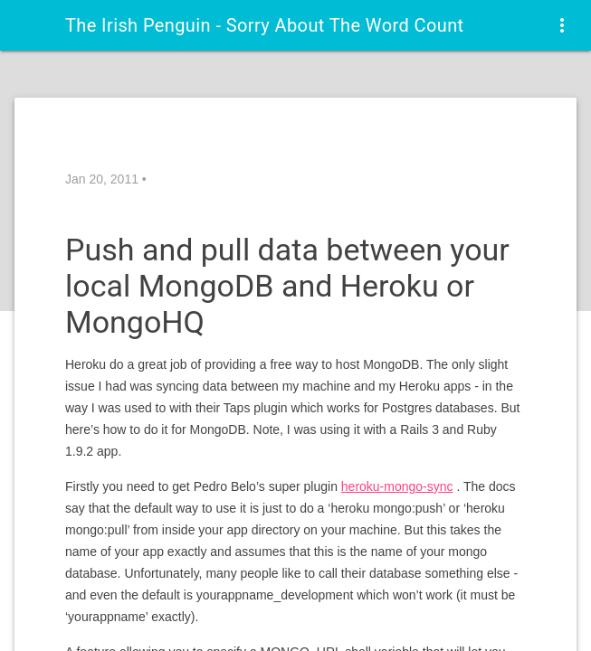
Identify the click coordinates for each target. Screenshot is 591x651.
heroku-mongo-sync (397, 486)
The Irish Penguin (264, 25)
